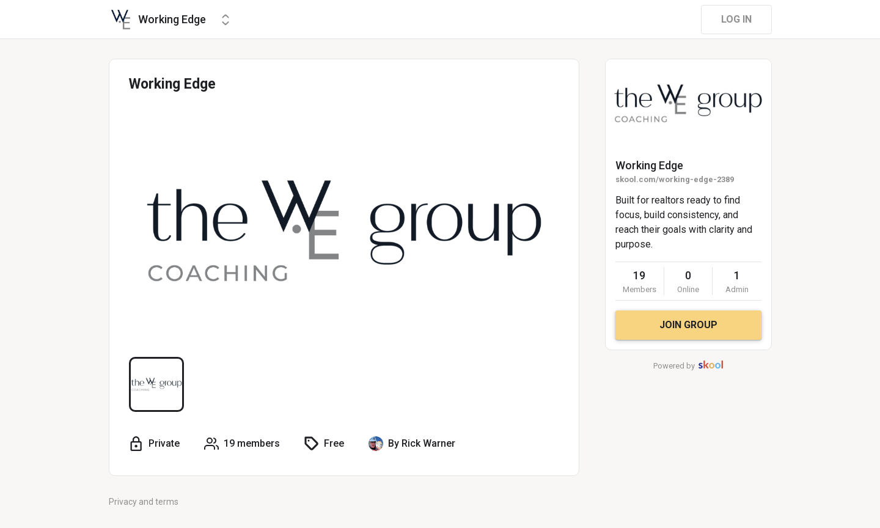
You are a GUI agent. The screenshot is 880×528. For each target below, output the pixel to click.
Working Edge (649, 165)
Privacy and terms (143, 502)
